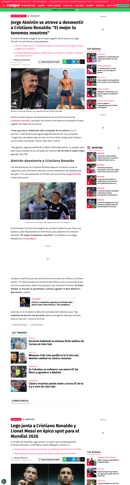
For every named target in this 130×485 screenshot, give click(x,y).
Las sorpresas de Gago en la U (21, 1)
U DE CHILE (79, 5)
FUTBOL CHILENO (54, 5)
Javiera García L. (21, 458)
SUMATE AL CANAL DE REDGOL (65, 10)
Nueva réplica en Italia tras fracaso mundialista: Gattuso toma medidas (48, 449)
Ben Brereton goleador (40, 1)
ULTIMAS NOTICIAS (28, 5)
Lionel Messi (29, 238)
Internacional (34, 16)
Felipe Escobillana (22, 60)
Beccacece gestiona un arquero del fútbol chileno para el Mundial (45, 453)
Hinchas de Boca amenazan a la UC (81, 1)
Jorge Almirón (73, 174)
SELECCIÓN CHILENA (115, 5)
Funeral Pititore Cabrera (101, 1)
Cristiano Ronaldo (20, 120)
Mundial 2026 (29, 419)
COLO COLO (67, 5)
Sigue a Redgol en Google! (50, 62)
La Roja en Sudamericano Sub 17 (58, 1)
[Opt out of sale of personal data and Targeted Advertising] (3, 481)
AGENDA (41, 5)
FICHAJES (89, 5)
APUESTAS (100, 5)
